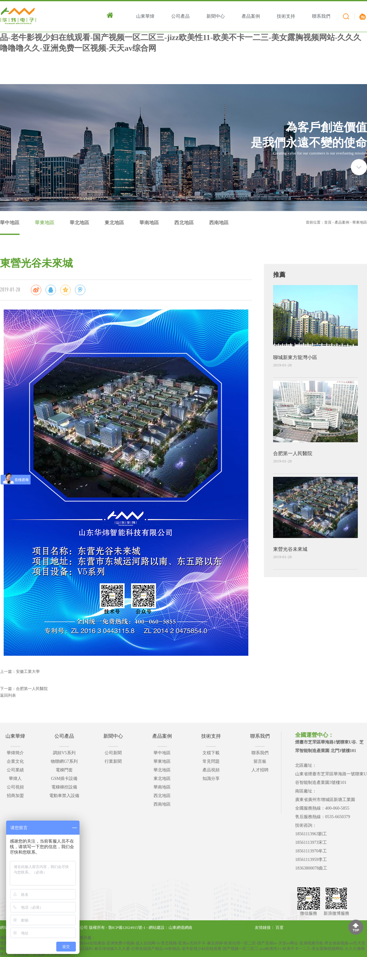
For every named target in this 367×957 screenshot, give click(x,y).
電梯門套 (64, 770)
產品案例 (342, 222)
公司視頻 (15, 787)
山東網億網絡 (180, 927)
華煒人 (15, 778)
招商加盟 (15, 795)
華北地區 (79, 222)
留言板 (260, 761)
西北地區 (184, 222)
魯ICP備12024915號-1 (127, 927)
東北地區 (114, 222)
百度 (280, 927)
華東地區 (44, 222)
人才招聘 (260, 770)
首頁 (328, 222)
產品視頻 (211, 770)
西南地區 (219, 222)
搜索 (344, 17)
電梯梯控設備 (64, 787)
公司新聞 (113, 753)
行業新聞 (113, 761)
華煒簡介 (15, 753)
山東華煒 (15, 736)
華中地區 (10, 222)
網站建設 (157, 927)
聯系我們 (260, 736)
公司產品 (64, 736)
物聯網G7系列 (64, 761)
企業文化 (15, 761)
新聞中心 (113, 736)
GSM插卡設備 (64, 778)
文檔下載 (211, 753)
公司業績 (15, 770)
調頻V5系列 (64, 753)
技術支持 (211, 736)
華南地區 (149, 222)
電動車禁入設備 (64, 795)
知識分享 (211, 778)
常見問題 (211, 761)
